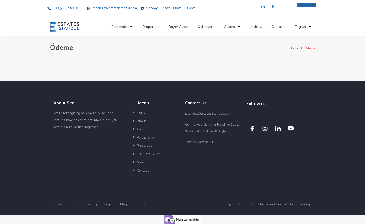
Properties (150, 26)
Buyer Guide (178, 26)
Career (142, 129)
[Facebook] (272, 6)
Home (294, 48)
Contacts (278, 26)
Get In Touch (306, 5)
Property (91, 204)
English (303, 27)
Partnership (145, 137)
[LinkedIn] (263, 6)
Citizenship (206, 26)
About (141, 121)
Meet (140, 162)
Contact (143, 170)
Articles (256, 26)
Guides (232, 27)
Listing (73, 204)
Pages (108, 204)
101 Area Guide (148, 154)
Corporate (122, 27)
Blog (123, 204)
